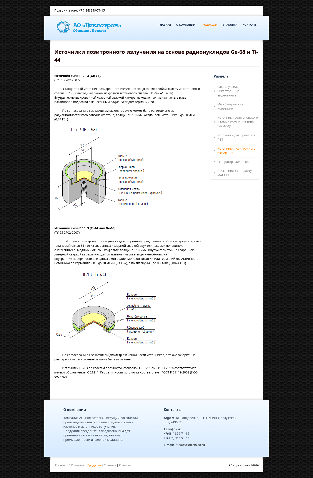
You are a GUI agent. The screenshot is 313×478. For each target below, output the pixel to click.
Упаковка (230, 25)
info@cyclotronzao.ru (190, 445)
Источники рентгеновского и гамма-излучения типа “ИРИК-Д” (237, 121)
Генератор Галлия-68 (233, 162)
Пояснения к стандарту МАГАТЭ (234, 173)
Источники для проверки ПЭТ (236, 137)
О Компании (185, 25)
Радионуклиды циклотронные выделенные (228, 90)
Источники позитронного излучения (236, 150)
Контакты (250, 25)
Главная (164, 25)
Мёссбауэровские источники (230, 106)
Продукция (208, 25)
